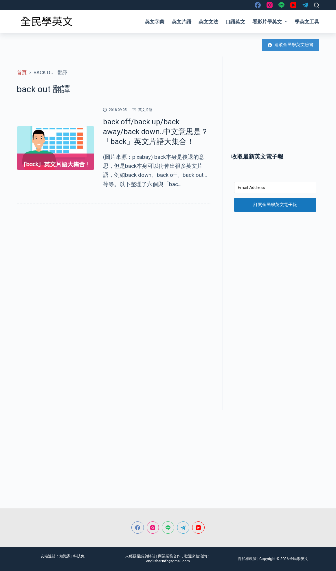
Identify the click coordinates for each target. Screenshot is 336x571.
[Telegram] (305, 5)
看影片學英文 (271, 21)
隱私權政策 (247, 559)
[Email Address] (275, 187)
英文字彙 (154, 22)
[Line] (281, 5)
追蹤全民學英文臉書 (290, 44)
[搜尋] (316, 5)
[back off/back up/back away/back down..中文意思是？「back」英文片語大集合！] (55, 148)
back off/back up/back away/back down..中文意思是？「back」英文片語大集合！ (155, 131)
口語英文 (235, 22)
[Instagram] (270, 5)
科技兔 (79, 556)
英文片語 (181, 22)
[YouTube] (293, 5)
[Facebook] (258, 5)
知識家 (65, 556)
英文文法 (208, 22)
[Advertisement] (275, 104)
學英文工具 (307, 22)
